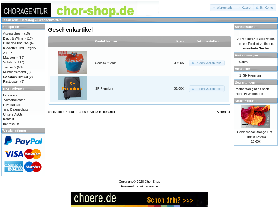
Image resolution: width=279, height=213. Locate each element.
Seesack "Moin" (106, 63)
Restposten (11, 81)
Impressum (11, 124)
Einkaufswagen (246, 55)
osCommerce (148, 186)
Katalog (28, 20)
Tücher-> (9, 67)
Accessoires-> (13, 33)
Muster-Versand (14, 72)
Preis (180, 41)
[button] (222, 7)
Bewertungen (245, 82)
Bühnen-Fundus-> (16, 43)
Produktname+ (106, 41)
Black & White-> (14, 38)
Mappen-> (10, 57)
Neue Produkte (246, 100)
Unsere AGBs (13, 114)
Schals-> (9, 62)
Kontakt (8, 119)
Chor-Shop (152, 181)
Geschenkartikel (49, 20)
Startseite (11, 20)
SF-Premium (104, 88)
